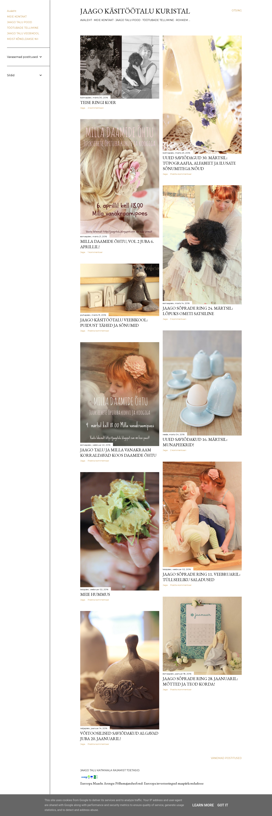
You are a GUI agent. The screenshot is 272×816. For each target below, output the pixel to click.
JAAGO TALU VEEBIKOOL (23, 33)
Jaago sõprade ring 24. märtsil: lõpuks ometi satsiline (198, 310)
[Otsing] (237, 10)
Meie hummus (95, 594)
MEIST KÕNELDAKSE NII (22, 39)
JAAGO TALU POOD (127, 20)
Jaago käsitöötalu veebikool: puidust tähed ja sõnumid (114, 322)
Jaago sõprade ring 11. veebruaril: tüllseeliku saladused (201, 576)
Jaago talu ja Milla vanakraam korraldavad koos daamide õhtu (118, 452)
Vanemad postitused (226, 758)
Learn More (203, 805)
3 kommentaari (178, 319)
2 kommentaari (96, 108)
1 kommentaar (95, 252)
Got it (222, 805)
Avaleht (86, 20)
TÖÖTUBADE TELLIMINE (158, 20)
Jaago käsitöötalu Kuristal (135, 11)
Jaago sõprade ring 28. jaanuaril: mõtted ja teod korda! (200, 681)
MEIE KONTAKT (103, 20)
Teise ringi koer (98, 102)
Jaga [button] (82, 108)
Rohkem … (183, 20)
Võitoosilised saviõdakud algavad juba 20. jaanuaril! (119, 735)
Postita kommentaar (181, 174)
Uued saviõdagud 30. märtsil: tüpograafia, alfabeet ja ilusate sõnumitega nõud (199, 163)
